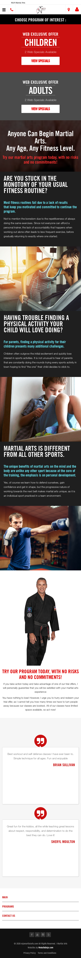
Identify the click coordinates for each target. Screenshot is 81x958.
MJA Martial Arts (18, 2)
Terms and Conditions (47, 952)
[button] (41, 10)
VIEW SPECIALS (40, 61)
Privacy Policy (29, 952)
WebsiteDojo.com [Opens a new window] (45, 947)
